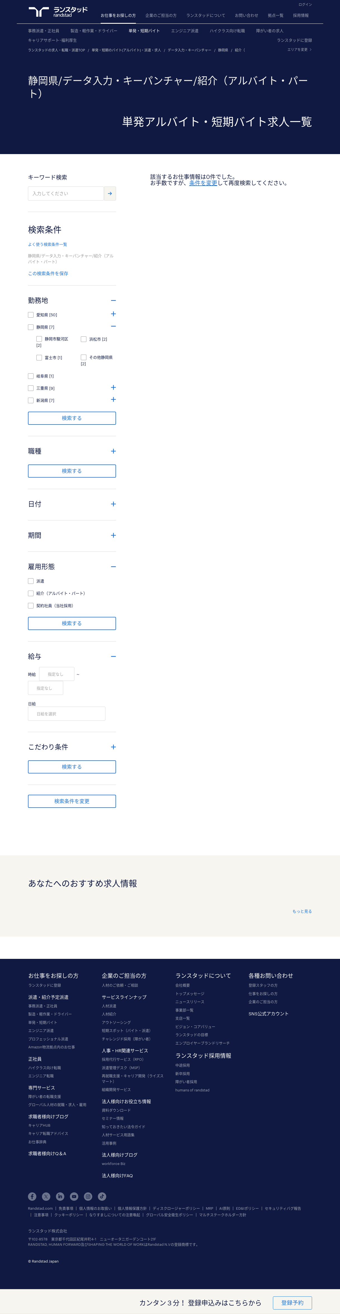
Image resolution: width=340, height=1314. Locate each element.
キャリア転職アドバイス (48, 1133)
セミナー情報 (113, 1118)
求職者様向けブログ (48, 1116)
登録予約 (292, 1302)
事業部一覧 (184, 1010)
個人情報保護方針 (132, 1208)
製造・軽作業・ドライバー (93, 30)
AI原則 (224, 1208)
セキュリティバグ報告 (283, 1208)
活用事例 (109, 1143)
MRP (209, 1208)
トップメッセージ (189, 993)
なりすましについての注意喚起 (114, 1215)
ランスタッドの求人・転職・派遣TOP (56, 50)
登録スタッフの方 (263, 985)
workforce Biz (113, 1163)
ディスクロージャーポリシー (176, 1208)
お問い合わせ (246, 15)
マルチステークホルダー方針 (222, 1215)
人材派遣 (109, 1006)
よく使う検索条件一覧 (47, 244)
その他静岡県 (101, 357)
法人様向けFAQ (117, 1175)
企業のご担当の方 (161, 15)
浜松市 (95, 339)
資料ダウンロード (116, 1110)
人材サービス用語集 (118, 1135)
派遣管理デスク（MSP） (122, 1067)
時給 (32, 674)
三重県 (42, 388)
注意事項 (41, 1215)
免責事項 (66, 1208)
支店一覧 (182, 1018)
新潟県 (42, 400)
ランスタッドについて (205, 15)
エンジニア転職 (41, 1076)
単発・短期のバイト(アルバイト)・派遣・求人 (126, 50)
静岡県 (223, 50)
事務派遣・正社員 (43, 30)
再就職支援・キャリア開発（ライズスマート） (133, 1079)
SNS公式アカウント (269, 1013)
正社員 (35, 1058)
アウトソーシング (116, 1022)
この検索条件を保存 (48, 273)
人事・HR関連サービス (125, 1050)
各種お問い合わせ (271, 975)
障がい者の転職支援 (44, 1096)
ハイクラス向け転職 (227, 30)
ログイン (305, 4)
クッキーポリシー (68, 1215)
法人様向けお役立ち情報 (126, 1101)
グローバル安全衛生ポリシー (169, 1215)
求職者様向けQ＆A (47, 1153)
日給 (32, 703)
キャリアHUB (39, 1125)
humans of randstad (192, 1090)
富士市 (50, 357)
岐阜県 (42, 376)
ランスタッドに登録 (294, 40)
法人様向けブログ (120, 1154)
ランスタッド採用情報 (203, 1055)
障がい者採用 (186, 1081)
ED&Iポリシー (247, 1208)
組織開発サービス (116, 1089)
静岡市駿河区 (56, 338)
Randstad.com (40, 1208)
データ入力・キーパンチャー (189, 50)
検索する (72, 418)
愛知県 (42, 314)
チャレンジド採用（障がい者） (127, 1039)
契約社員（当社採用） (55, 605)
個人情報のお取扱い (95, 1208)
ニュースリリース (189, 1001)
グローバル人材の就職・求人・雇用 (57, 1104)
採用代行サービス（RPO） (124, 1059)
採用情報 (301, 15)
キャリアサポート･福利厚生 (52, 40)
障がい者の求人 (270, 30)
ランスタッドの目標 (191, 1034)
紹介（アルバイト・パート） (61, 593)
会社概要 (182, 985)
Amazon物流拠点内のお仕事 (51, 1047)
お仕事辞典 (37, 1142)
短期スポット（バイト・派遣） (127, 1030)
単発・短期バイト (144, 30)
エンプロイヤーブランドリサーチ (202, 1043)
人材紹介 (109, 1014)
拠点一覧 (276, 15)
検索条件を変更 (71, 801)
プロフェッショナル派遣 (48, 1039)
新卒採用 (182, 1073)
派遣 (40, 581)
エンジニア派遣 (185, 30)
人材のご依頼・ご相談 (120, 985)
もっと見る (302, 911)
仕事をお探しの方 (263, 993)
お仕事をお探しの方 (118, 15)
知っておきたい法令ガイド (123, 1126)
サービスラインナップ (124, 997)
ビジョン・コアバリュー (195, 1026)
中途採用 (182, 1065)
